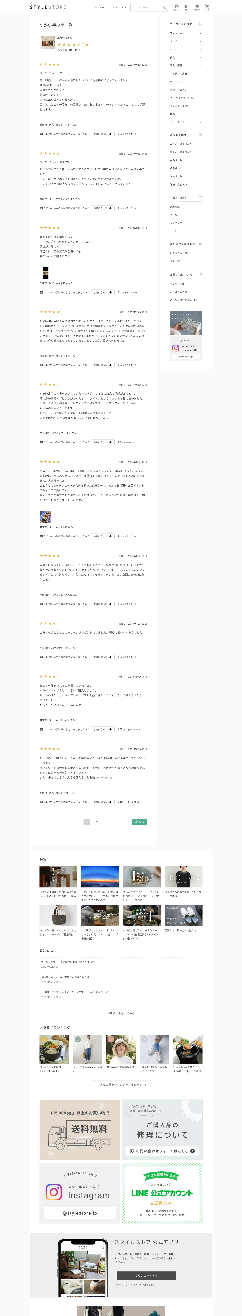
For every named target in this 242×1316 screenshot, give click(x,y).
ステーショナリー (179, 89)
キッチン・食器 (178, 73)
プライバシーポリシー (51, 1302)
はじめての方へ (97, 7)
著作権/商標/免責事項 (41, 1307)
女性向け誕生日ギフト (182, 144)
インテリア (176, 49)
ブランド (175, 231)
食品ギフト (176, 160)
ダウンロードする (146, 1190)
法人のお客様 (77, 1295)
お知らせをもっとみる (121, 1022)
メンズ (173, 41)
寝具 (172, 57)
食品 (172, 114)
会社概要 (142, 1302)
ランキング (176, 223)
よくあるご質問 (118, 7)
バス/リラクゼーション (182, 98)
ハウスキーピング (179, 105)
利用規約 (34, 1302)
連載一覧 (175, 261)
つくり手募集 (94, 1295)
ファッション (177, 33)
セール (173, 215)
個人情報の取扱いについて (79, 1302)
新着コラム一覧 (178, 253)
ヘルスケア (176, 81)
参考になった (102, 143)
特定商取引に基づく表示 (123, 1302)
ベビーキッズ (177, 122)
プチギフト (176, 176)
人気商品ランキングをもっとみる (121, 1094)
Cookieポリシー (102, 1302)
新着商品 (175, 206)
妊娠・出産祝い (178, 184)
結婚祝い (175, 168)
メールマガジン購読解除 (183, 299)
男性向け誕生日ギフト (182, 152)
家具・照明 (176, 65)
